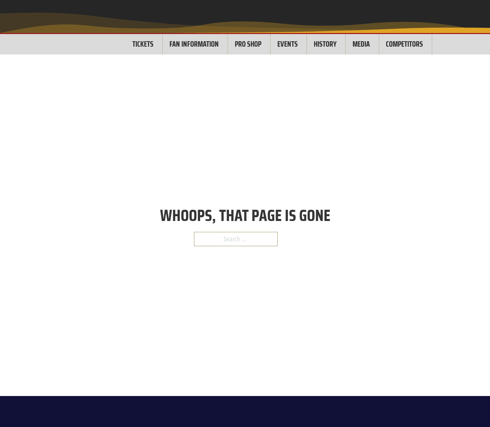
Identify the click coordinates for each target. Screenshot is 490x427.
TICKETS (142, 44)
